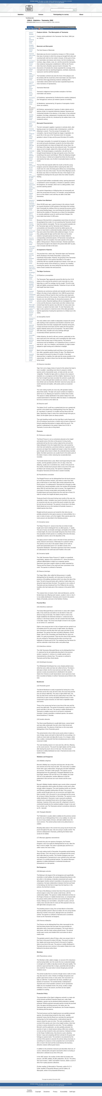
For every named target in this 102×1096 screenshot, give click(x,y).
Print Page (34, 28)
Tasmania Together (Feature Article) (31, 117)
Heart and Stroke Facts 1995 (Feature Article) (32, 268)
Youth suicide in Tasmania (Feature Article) (32, 249)
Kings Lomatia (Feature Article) (32, 69)
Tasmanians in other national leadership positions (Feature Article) (31, 155)
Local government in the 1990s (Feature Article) (32, 177)
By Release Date (30, 17)
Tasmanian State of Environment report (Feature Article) (32, 86)
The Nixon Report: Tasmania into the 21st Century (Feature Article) (32, 167)
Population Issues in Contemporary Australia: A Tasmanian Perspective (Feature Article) (32, 297)
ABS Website (61, 2)
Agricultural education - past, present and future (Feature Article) (32, 329)
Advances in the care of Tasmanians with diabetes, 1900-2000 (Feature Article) (32, 205)
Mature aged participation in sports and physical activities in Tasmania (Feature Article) (32, 310)
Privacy (55, 1091)
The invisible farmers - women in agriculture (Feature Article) (32, 339)
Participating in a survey (61, 14)
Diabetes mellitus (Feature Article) (31, 196)
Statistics (20, 14)
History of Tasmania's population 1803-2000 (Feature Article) (31, 285)
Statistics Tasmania (31, 33)
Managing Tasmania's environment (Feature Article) (31, 48)
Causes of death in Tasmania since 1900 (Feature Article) (31, 216)
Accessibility (63, 1091)
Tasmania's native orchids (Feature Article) (32, 56)
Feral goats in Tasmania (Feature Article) (32, 63)
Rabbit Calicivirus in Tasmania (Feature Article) (32, 76)
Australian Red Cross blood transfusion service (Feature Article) (31, 258)
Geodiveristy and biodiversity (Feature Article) (32, 39)
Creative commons (29, 1090)
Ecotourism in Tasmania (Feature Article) (32, 320)
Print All (40, 28)
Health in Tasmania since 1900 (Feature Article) (31, 225)
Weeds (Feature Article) (31, 94)
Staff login (72, 1091)
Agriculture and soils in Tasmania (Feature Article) (31, 349)
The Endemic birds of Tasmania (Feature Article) (32, 101)
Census (40, 14)
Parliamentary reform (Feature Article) (32, 124)
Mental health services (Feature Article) (32, 233)
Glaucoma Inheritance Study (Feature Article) (31, 241)
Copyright (38, 1091)
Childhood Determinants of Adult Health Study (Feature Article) (32, 187)
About (81, 14)
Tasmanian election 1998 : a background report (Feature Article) (32, 133)
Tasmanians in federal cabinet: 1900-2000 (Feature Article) (31, 144)
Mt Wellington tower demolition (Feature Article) (32, 276)
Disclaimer (47, 1091)
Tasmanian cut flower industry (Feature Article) (31, 357)
